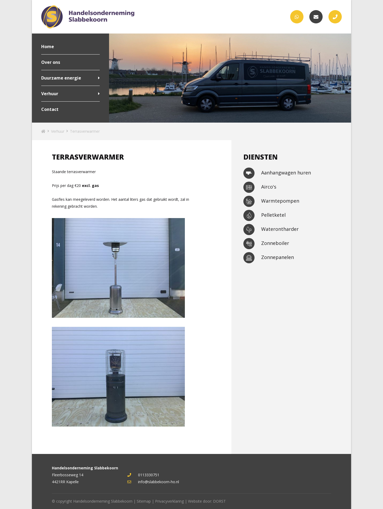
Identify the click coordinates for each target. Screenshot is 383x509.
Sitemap (144, 501)
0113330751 (143, 474)
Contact (50, 109)
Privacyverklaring (169, 501)
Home (47, 46)
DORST (219, 501)
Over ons (50, 62)
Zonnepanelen (268, 257)
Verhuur (49, 94)
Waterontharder (271, 229)
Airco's (259, 187)
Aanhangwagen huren (277, 173)
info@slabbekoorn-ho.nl (153, 481)
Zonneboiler (266, 243)
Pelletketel (264, 215)
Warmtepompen (271, 201)
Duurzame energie (61, 78)
